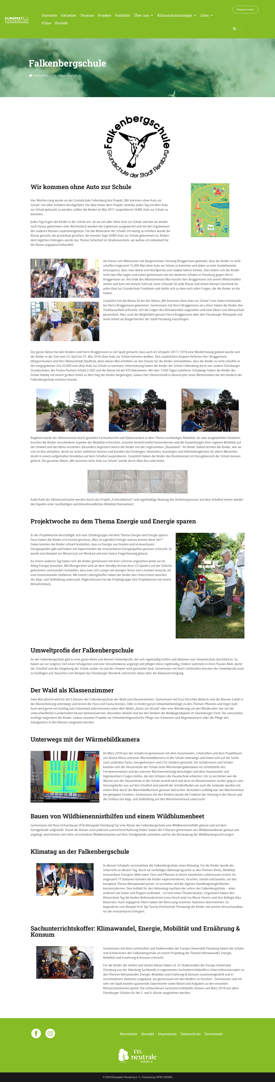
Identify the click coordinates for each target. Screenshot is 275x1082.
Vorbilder (122, 15)
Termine (87, 15)
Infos (207, 15)
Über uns (144, 15)
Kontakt (61, 23)
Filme (46, 23)
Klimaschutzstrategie (177, 15)
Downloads (214, 1034)
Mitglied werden (245, 9)
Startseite (49, 15)
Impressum (167, 1034)
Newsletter (129, 1034)
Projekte (104, 15)
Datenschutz (191, 1034)
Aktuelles (68, 15)
